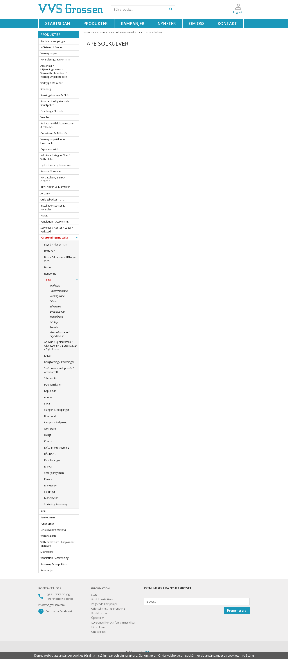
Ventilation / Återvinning (59, 221)
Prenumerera (236, 610)
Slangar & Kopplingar (56, 409)
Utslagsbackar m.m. (52, 199)
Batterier (49, 251)
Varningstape (57, 296)
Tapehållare (56, 316)
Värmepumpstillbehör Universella (59, 141)
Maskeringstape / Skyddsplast (59, 334)
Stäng (250, 655)
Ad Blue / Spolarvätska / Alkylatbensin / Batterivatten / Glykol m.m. (61, 345)
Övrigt (47, 435)
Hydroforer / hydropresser (59, 165)
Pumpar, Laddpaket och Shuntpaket (59, 103)
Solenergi (59, 89)
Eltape (53, 301)
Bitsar (61, 267)
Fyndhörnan (47, 523)
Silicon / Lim (51, 378)
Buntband (61, 416)
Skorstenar (59, 552)
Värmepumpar (59, 53)
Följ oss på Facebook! (55, 611)
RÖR (59, 511)
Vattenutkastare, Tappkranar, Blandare (59, 543)
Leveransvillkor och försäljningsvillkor (113, 622)
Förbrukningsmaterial (59, 237)
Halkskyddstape (59, 290)
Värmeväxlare (59, 536)
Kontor (61, 441)
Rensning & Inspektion (53, 564)
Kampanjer (132, 23)
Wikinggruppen (153, 652)
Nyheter (167, 23)
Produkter (95, 23)
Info (242, 655)
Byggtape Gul (57, 311)
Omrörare (50, 428)
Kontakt (227, 23)
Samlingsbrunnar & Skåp (59, 95)
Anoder (48, 397)
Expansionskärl (59, 149)
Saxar (47, 403)
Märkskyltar (51, 498)
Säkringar (49, 491)
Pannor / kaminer (59, 171)
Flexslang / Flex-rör (59, 111)
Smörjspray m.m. (54, 472)
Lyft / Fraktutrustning (56, 447)
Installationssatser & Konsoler (59, 207)
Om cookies (98, 631)
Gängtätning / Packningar (61, 362)
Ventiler (59, 117)
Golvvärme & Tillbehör (59, 133)
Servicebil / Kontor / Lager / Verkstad (59, 229)
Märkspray (50, 485)
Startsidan (57, 23)
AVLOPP (59, 193)
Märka (48, 466)
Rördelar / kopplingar (59, 41)
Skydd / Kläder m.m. (61, 244)
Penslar (48, 479)
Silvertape (55, 306)
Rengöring (61, 273)
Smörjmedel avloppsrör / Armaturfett (61, 370)
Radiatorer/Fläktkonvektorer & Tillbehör (59, 125)
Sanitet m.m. (59, 517)
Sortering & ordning (55, 504)
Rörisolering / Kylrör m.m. (59, 59)
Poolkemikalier (53, 384)
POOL (59, 215)
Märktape (55, 285)
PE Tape (54, 322)
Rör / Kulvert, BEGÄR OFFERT (52, 179)
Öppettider (97, 617)
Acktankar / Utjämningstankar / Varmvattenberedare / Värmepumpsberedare (59, 71)
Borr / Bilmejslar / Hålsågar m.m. (61, 259)
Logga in (238, 12)
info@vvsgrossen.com (51, 605)
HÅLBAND (50, 454)
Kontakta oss (49, 588)
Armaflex (55, 327)
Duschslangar (52, 460)
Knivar (47, 355)
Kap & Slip (61, 391)
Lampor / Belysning (61, 422)
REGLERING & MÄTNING (59, 187)
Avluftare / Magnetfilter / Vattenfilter (59, 157)
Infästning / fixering (59, 47)
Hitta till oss (98, 627)
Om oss (196, 23)
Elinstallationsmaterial (59, 529)
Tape (61, 280)
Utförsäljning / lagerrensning (108, 608)
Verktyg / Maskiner (59, 83)
